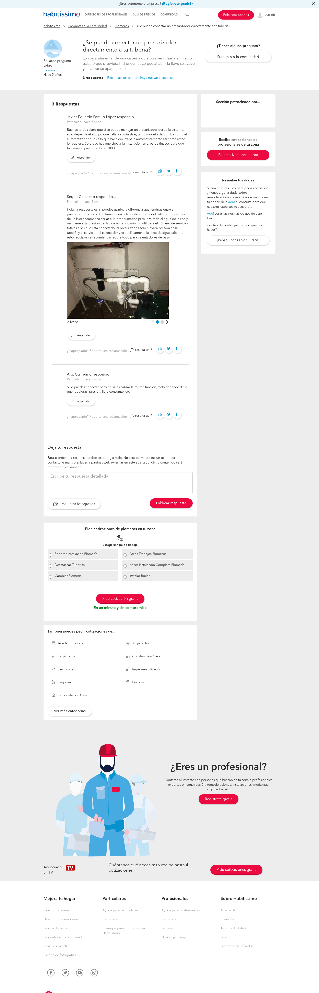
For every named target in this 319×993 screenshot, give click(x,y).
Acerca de (228, 910)
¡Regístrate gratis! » (178, 3)
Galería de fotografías (60, 955)
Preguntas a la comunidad (87, 26)
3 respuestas (93, 78)
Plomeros (122, 26)
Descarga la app (174, 937)
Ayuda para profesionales (181, 910)
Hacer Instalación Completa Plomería (157, 565)
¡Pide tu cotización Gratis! (238, 240)
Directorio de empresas (61, 919)
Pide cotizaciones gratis (236, 870)
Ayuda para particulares (120, 910)
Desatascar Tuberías (70, 565)
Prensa (225, 937)
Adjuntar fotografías (74, 504)
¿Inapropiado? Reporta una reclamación (97, 173)
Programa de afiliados (237, 946)
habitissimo (52, 26)
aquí (231, 202)
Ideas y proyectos (57, 946)
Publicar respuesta (171, 503)
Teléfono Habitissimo (236, 928)
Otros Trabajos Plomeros (147, 554)
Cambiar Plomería (68, 576)
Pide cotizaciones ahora (238, 155)
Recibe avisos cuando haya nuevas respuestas (141, 78)
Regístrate (110, 919)
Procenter (169, 928)
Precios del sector (57, 928)
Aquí (210, 213)
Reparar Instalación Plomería (76, 554)
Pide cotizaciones (236, 15)
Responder (81, 157)
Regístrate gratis (218, 799)
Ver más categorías (70, 711)
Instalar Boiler (139, 576)
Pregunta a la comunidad (238, 57)
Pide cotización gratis (120, 599)
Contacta (227, 919)
